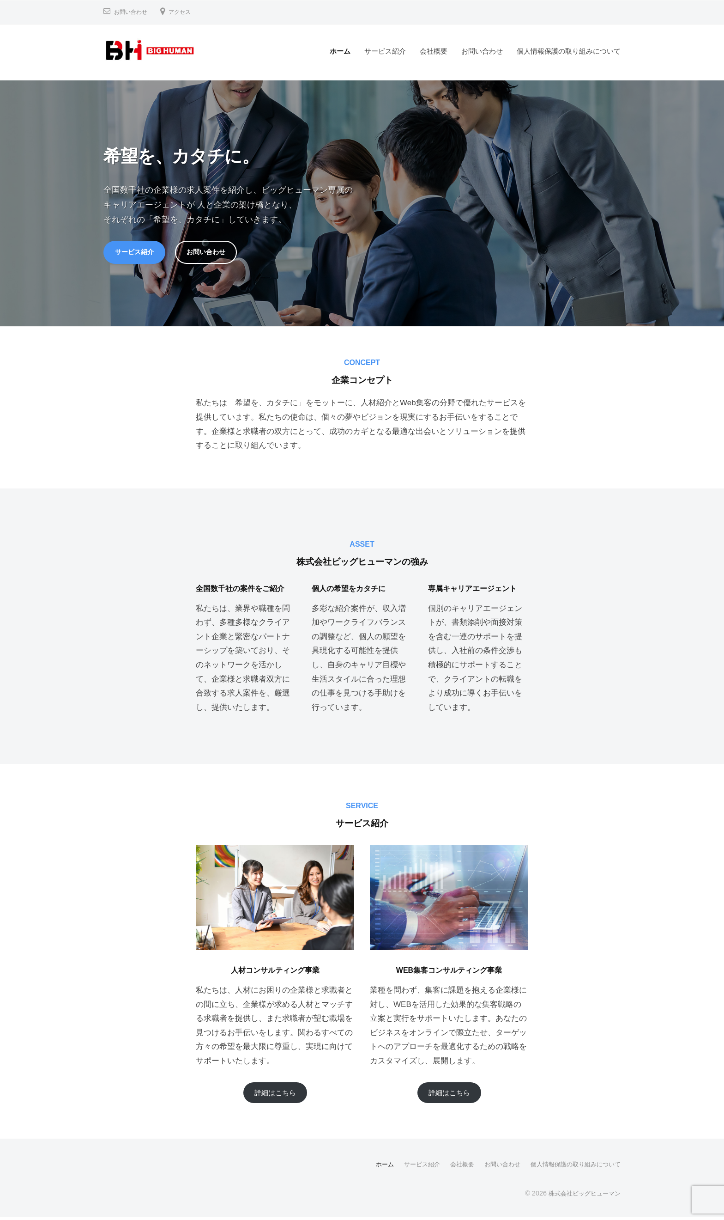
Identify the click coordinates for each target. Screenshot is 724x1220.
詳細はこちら (275, 1095)
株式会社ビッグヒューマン (582, 1196)
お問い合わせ (133, 11)
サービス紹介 (385, 51)
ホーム (340, 51)
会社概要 (433, 51)
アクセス (187, 11)
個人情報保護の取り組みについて (569, 51)
